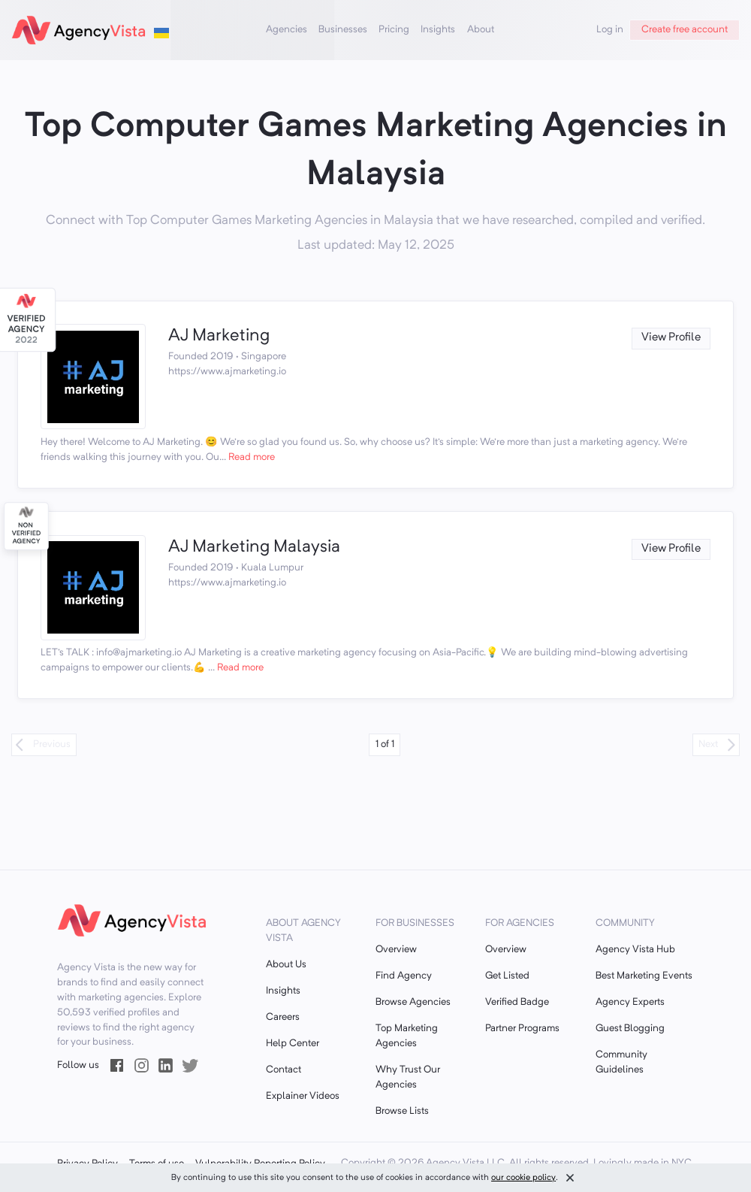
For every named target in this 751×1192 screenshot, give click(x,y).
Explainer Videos (302, 1096)
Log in (609, 30)
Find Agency (404, 976)
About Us (286, 965)
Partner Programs (522, 1028)
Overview (396, 950)
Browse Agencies (413, 1002)
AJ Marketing (219, 336)
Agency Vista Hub (635, 950)
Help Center (292, 1043)
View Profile (671, 337)
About (480, 30)
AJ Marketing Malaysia (254, 547)
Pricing (394, 30)
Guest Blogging (630, 1028)
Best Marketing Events (644, 976)
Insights (438, 30)
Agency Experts (630, 1002)
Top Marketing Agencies (407, 1036)
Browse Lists (402, 1111)
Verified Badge (517, 1002)
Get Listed (507, 976)
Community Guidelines (621, 1062)
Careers (283, 1017)
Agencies (286, 30)
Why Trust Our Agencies (408, 1077)
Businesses (342, 30)
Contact (283, 1070)
